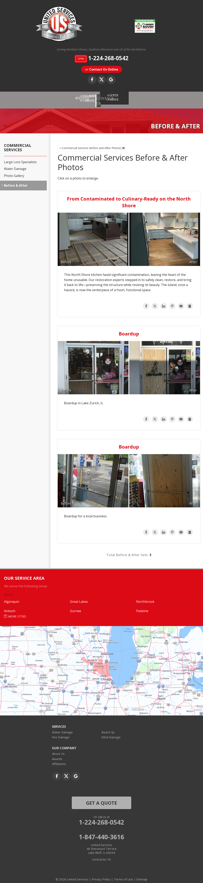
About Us (58, 750)
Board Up (108, 728)
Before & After (16, 181)
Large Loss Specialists (20, 158)
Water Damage (15, 165)
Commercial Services (17, 143)
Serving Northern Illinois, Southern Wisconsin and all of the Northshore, (101, 49)
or (101, 69)
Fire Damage (60, 733)
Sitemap (141, 875)
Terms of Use (123, 875)
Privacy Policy (101, 875)
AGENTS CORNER (153, 95)
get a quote (101, 798)
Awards (57, 755)
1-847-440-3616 (101, 833)
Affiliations (59, 760)
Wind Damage (111, 733)
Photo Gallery (14, 171)
